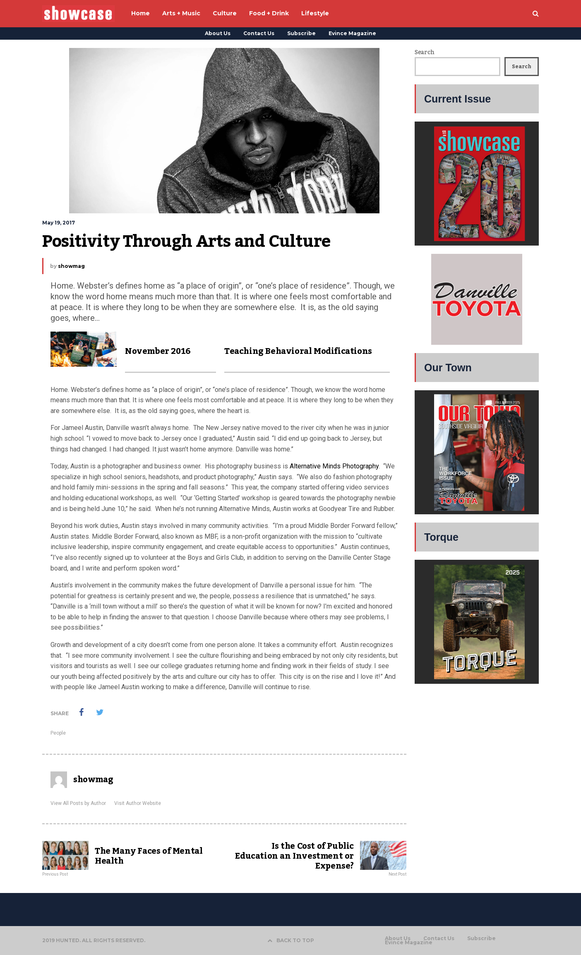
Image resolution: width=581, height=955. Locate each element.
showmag (71, 266)
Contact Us (258, 33)
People (58, 733)
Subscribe (301, 33)
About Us (217, 33)
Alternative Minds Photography (334, 466)
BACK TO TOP (290, 940)
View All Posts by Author (78, 803)
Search (424, 52)
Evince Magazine (352, 33)
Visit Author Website (137, 803)
